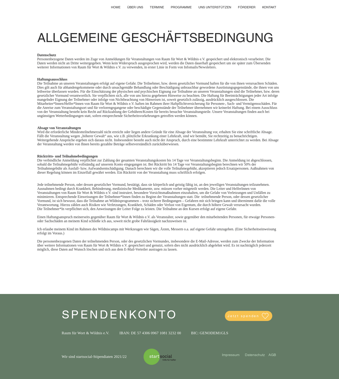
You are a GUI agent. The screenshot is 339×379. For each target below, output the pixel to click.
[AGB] (272, 355)
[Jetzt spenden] (248, 316)
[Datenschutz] (255, 355)
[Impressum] (231, 355)
